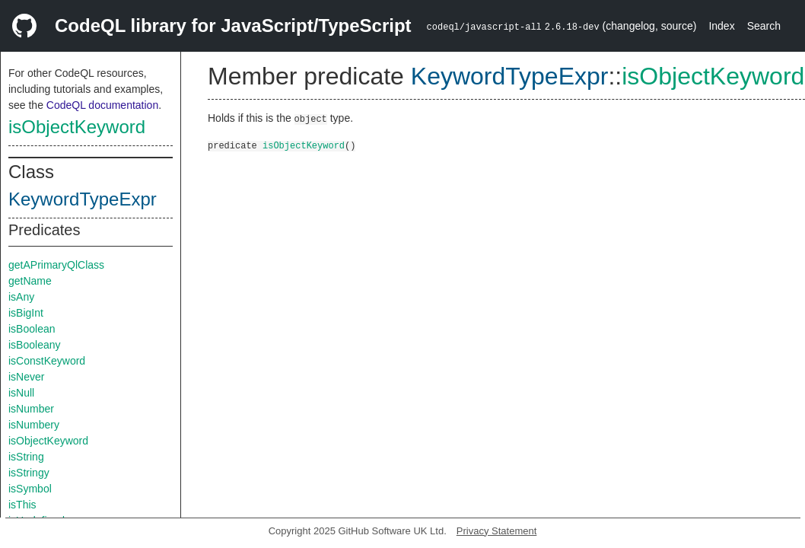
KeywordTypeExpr (82, 199)
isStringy (28, 473)
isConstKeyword (46, 361)
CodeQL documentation (102, 105)
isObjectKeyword (76, 126)
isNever (26, 377)
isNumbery (33, 425)
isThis (22, 505)
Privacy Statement (497, 531)
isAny (21, 297)
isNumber (31, 409)
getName (30, 281)
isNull (21, 393)
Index (721, 26)
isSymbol (30, 489)
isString (26, 457)
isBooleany (34, 345)
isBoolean (32, 329)
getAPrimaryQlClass (56, 265)
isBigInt (25, 313)
